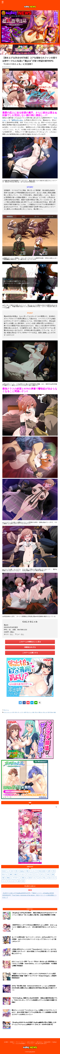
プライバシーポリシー (20, 1042)
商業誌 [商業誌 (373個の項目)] (8, 877)
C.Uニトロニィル (8, 712)
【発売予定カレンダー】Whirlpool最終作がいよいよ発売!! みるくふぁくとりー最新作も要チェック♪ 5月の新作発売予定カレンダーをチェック (34, 927)
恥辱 (49, 712)
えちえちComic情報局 (20, 1043)
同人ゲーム (6, 710)
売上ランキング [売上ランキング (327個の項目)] (52, 877)
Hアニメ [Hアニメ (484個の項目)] (43, 874)
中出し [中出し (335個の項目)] (44, 877)
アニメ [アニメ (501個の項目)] (36, 874)
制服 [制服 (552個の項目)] (15, 874)
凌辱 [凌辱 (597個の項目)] (49, 871)
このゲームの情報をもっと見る (30, 642)
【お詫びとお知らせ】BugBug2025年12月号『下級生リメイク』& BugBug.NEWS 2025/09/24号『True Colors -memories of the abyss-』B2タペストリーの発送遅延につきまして (29, 895)
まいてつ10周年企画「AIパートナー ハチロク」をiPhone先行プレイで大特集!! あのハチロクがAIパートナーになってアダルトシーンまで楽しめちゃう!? (34, 939)
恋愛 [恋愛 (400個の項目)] (53, 874)
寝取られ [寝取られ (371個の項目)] (24, 877)
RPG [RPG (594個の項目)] (54, 871)
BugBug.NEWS (47, 1042)
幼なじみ (45, 712)
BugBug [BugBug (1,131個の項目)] (22, 871)
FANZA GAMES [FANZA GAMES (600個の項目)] (42, 871)
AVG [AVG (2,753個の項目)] (12, 871)
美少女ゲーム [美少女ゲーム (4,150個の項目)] (5, 871)
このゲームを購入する (30, 653)
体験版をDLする (30, 647)
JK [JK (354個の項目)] (39, 877)
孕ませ (36, 712)
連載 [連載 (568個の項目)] (11, 874)
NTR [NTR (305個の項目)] (23, 881)
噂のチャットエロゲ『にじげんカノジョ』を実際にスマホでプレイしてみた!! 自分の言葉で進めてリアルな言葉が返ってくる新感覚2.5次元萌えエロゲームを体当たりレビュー (34, 1012)
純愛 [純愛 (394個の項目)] (3, 877)
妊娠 (33, 712)
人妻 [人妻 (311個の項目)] (19, 881)
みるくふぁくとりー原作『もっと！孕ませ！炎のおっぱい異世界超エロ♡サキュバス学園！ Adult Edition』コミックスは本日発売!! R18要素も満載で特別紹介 (34, 963)
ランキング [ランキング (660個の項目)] (33, 871)
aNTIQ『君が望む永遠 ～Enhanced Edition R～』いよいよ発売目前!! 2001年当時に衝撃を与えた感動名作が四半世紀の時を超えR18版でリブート (34, 988)
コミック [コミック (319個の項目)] (4, 881)
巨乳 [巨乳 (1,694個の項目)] (16, 871)
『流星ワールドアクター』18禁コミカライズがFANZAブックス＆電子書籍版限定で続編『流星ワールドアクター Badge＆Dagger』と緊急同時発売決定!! (34, 976)
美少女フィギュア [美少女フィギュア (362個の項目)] (33, 877)
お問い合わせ (39, 1042)
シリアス (21, 712)
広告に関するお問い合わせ (41, 1043)
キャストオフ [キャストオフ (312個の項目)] (12, 881)
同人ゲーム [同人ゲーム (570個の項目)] (4, 874)
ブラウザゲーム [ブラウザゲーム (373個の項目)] (16, 877)
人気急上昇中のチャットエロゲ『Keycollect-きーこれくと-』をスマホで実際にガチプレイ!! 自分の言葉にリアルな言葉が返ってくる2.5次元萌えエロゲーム (34, 951)
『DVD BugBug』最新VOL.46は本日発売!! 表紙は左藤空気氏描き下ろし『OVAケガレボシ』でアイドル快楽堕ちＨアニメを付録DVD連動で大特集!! (34, 1000)
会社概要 (6, 1042)
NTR (13, 712)
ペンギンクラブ (30, 1043)
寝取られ (40, 712)
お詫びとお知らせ (30, 1042)
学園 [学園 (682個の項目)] (27, 871)
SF (18, 712)
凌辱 (25, 712)
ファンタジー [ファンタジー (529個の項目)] (22, 874)
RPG (16, 712)
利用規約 (12, 1042)
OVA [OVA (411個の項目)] (48, 874)
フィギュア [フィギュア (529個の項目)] (30, 874)
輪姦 (55, 712)
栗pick (51, 712)
